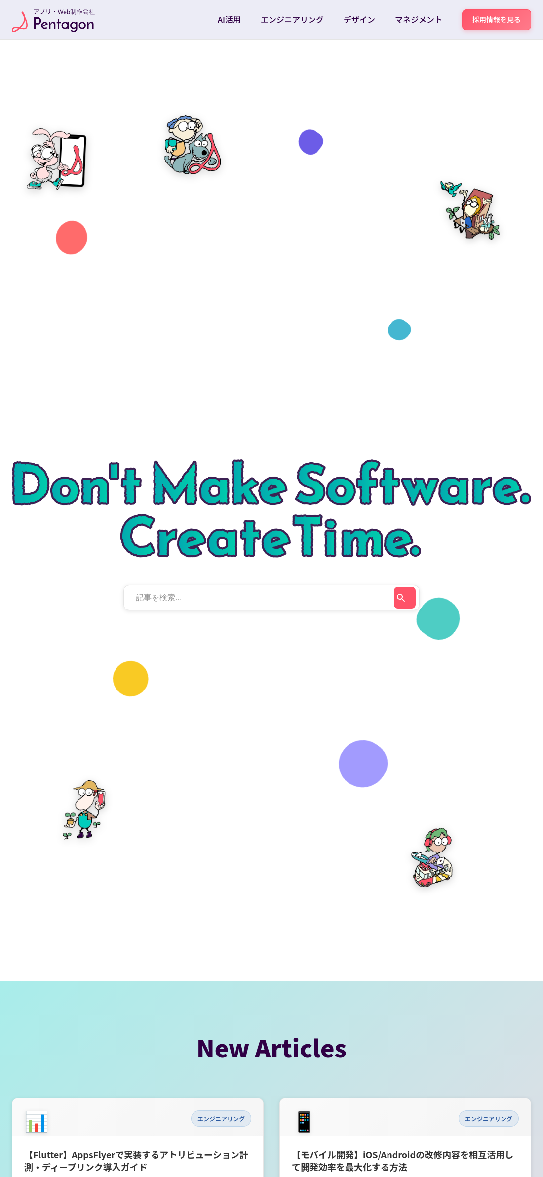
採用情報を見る (496, 19)
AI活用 (229, 19)
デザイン (359, 19)
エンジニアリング (292, 19)
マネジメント (418, 19)
